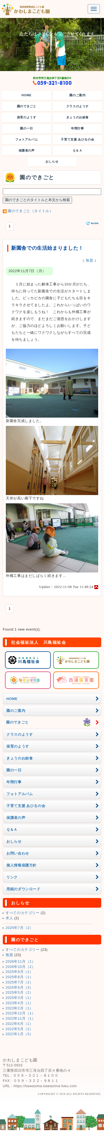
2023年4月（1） (19, 1003)
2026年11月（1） (20, 962)
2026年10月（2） (20, 967)
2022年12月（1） (20, 1013)
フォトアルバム (26, 139)
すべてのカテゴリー (23, 913)
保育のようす (26, 117)
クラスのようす (77, 106)
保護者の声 (27, 150)
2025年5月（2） (19, 993)
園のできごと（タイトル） (30, 211)
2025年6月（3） (19, 988)
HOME (27, 95)
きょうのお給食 (77, 117)
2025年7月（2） (19, 928)
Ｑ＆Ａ (77, 150)
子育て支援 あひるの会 (77, 139)
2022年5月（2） (19, 1029)
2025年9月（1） (19, 972)
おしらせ (52, 161)
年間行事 (77, 128)
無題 (89, 260)
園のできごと (26, 106)
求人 (9, 918)
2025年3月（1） (19, 998)
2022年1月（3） (19, 1034)
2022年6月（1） (19, 1024)
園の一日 (26, 128)
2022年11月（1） (20, 1019)
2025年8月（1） (19, 977)
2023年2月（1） (19, 1008)
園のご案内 (77, 95)
